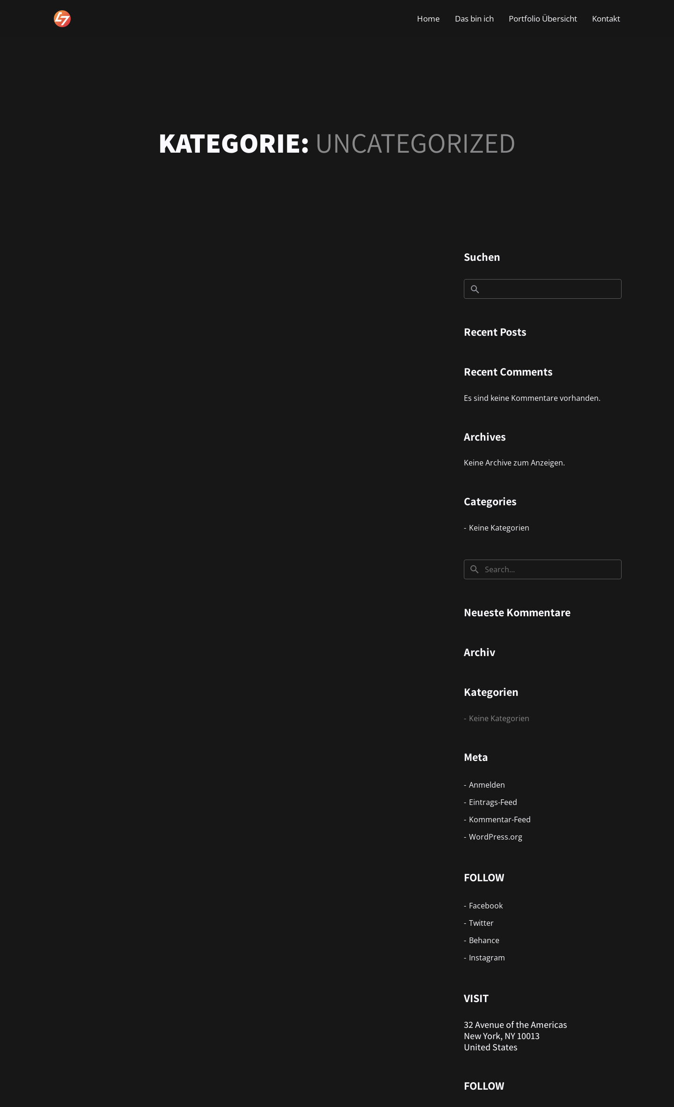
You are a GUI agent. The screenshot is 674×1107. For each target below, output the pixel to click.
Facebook (486, 905)
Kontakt (606, 18)
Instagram (487, 957)
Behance (484, 940)
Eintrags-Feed (493, 802)
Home (428, 18)
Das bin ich (474, 18)
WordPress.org (495, 837)
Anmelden (487, 785)
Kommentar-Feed (500, 819)
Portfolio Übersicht (543, 18)
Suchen (482, 256)
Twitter (481, 923)
